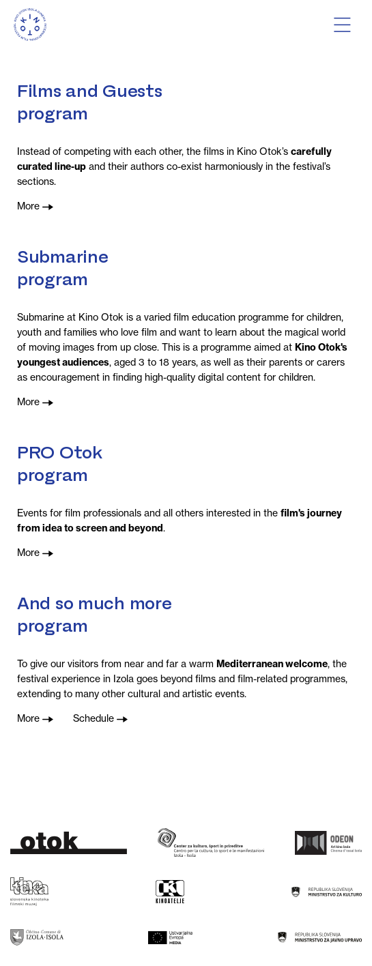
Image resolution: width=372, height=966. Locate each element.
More (35, 206)
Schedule (100, 718)
